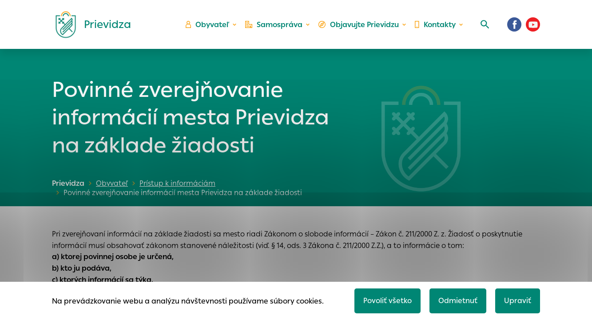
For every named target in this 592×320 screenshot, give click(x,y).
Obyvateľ (207, 24)
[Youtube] (533, 24)
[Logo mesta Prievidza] (89, 24)
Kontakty (435, 24)
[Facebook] (514, 24)
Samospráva (273, 24)
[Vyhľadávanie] (485, 24)
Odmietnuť (457, 300)
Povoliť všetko (387, 300)
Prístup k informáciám (177, 183)
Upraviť (517, 300)
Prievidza (68, 183)
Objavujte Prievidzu (358, 24)
